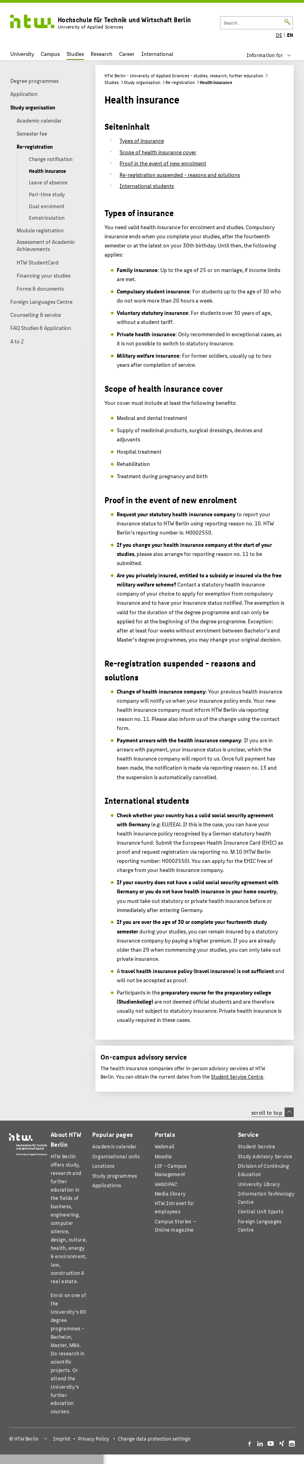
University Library (259, 1184)
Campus (50, 54)
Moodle (163, 1156)
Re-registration (180, 82)
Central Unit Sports (260, 1211)
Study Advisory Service (265, 1156)
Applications (106, 1185)
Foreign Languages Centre (260, 1225)
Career (127, 54)
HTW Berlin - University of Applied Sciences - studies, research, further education (183, 75)
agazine (175, 1225)
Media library (170, 1193)
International (157, 54)
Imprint (61, 1439)
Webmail (165, 1146)
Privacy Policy (93, 1439)
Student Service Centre (237, 1077)
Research (101, 54)
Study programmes (114, 1175)
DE (279, 35)
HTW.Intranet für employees (174, 1207)
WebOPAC (166, 1184)
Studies (75, 54)
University (22, 54)
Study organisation (142, 82)
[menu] (274, 55)
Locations (103, 1165)
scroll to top (272, 1112)
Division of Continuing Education (263, 1169)
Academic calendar (114, 1146)
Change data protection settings (154, 1439)
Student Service (256, 1146)
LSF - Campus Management (170, 1169)
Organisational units (116, 1156)
